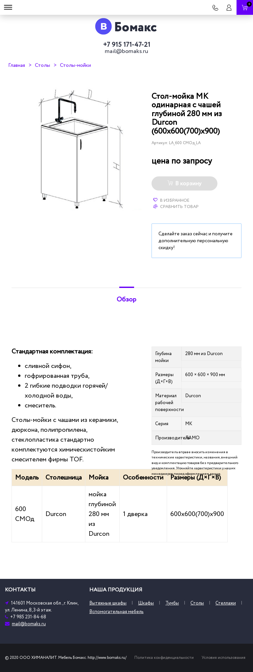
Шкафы (146, 603)
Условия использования (223, 657)
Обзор (126, 299)
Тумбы (172, 603)
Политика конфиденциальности (164, 657)
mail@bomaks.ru (126, 51)
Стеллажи (225, 603)
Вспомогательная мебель (116, 611)
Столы (42, 65)
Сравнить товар (176, 207)
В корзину (184, 184)
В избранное (171, 200)
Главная (16, 65)
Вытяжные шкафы (107, 603)
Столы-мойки (75, 65)
